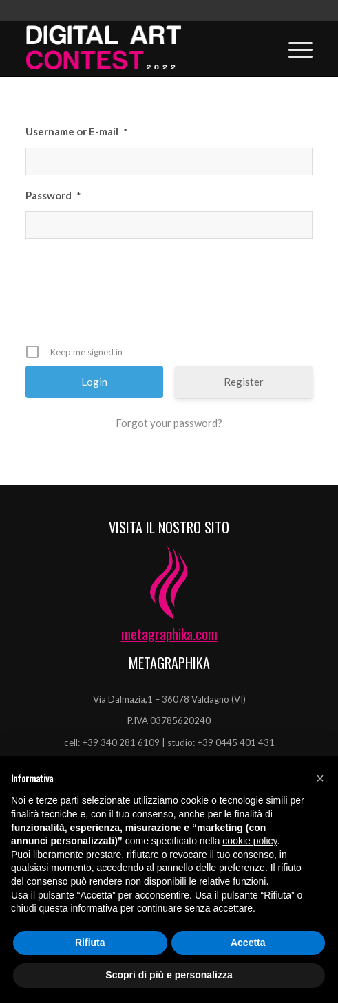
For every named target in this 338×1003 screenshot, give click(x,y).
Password (53, 195)
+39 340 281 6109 (121, 742)
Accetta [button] (248, 942)
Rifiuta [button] (90, 942)
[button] (320, 778)
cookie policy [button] (249, 840)
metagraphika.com (169, 634)
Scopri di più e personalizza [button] (168, 974)
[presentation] (170, 296)
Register (244, 381)
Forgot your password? (169, 423)
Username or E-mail (76, 131)
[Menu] (294, 48)
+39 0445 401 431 (236, 742)
